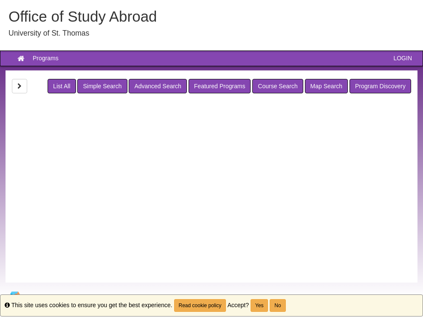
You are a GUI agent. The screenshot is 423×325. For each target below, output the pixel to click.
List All (61, 86)
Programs (46, 58)
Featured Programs (219, 86)
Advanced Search (157, 86)
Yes (259, 305)
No (277, 305)
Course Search (277, 86)
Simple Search (102, 86)
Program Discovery (380, 86)
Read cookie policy (200, 305)
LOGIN (402, 58)
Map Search (326, 86)
